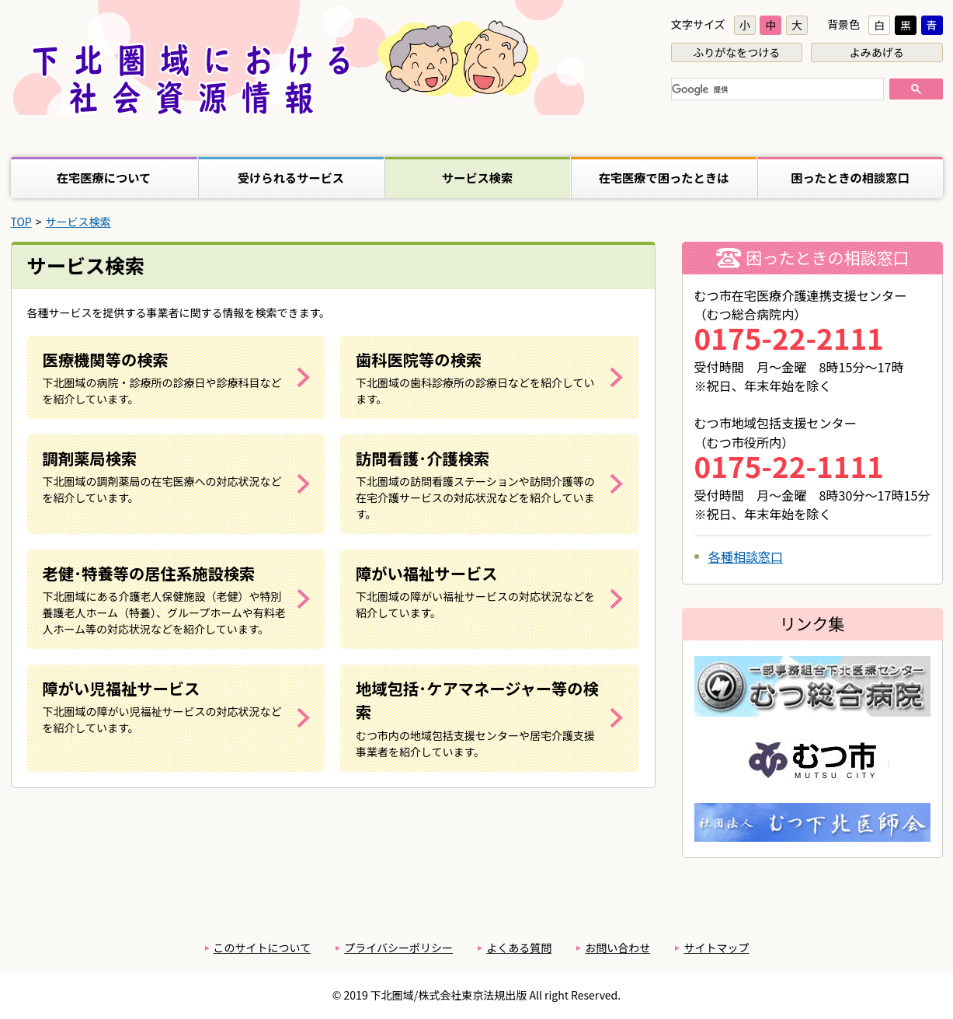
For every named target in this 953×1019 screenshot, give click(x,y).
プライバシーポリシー (398, 947)
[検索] (776, 90)
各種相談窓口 (746, 556)
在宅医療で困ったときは (664, 177)
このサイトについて (262, 947)
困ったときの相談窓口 (850, 177)
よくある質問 (518, 947)
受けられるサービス (291, 177)
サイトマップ (716, 947)
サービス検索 (477, 177)
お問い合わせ (617, 947)
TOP (21, 221)
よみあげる (877, 52)
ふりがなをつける (736, 52)
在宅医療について (104, 177)
